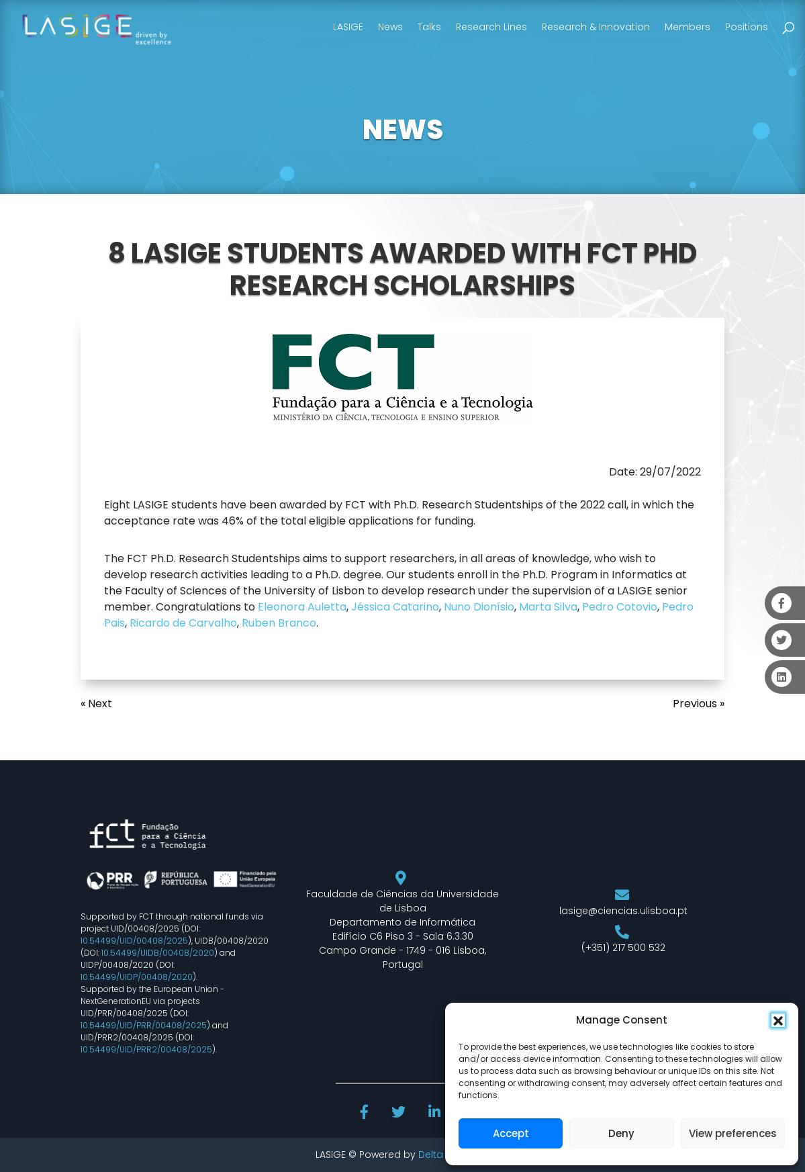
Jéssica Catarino (395, 607)
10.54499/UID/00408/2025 (134, 940)
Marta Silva (548, 607)
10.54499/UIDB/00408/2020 (157, 952)
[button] (778, 1020)
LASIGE (348, 27)
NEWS (403, 129)
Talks (429, 27)
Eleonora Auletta (302, 607)
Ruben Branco (279, 623)
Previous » (698, 703)
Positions (746, 27)
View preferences (733, 1133)
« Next (96, 703)
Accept (511, 1133)
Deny (621, 1133)
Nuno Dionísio (479, 607)
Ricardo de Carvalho (183, 623)
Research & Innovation (596, 27)
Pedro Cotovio (619, 607)
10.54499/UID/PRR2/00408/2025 (146, 1049)
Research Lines (491, 27)
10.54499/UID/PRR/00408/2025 (144, 1025)
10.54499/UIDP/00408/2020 (137, 977)
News (390, 27)
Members (687, 27)
